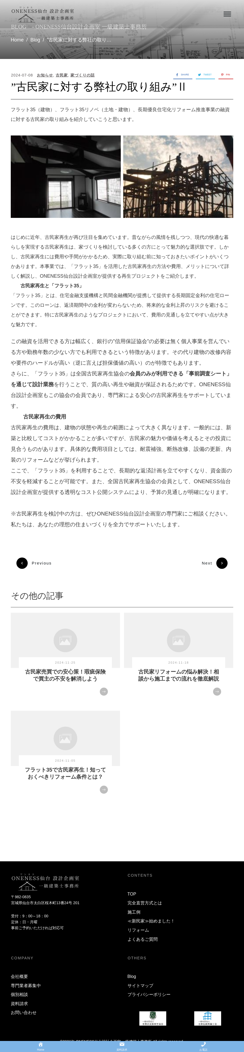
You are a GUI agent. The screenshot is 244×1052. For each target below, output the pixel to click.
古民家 (62, 75)
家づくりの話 (82, 75)
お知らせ (45, 75)
